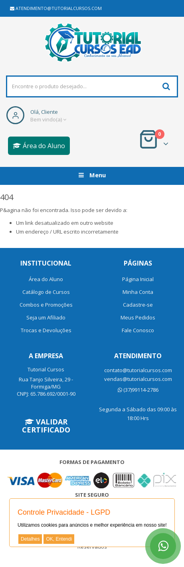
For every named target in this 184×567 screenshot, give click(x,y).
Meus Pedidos (138, 317)
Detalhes (30, 539)
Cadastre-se (138, 304)
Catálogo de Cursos (46, 291)
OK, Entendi (59, 539)
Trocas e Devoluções (46, 330)
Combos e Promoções (46, 304)
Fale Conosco (138, 330)
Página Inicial (138, 279)
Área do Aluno (39, 145)
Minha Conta (138, 291)
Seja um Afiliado (45, 317)
